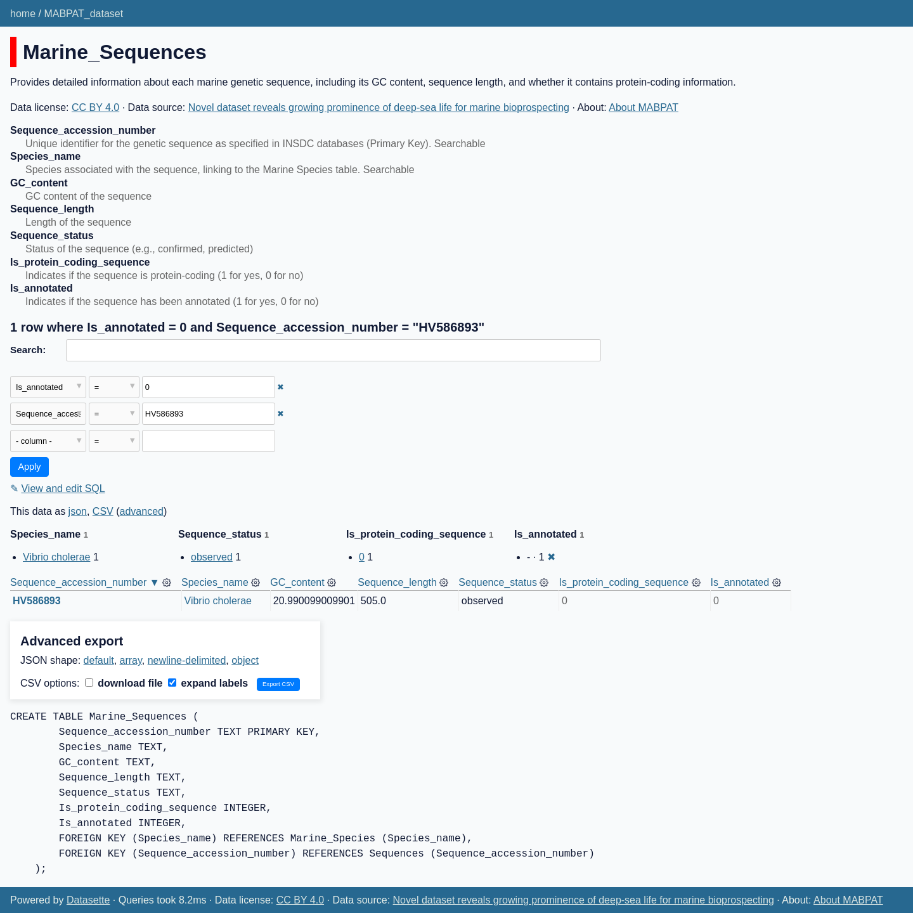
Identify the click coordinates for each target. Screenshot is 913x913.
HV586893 (37, 600)
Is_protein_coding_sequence (624, 582)
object (245, 660)
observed (212, 557)
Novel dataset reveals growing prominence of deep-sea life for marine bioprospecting (378, 107)
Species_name (215, 582)
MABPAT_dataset (83, 13)
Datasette (88, 900)
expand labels (208, 683)
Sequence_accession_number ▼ (85, 582)
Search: (28, 349)
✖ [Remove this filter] (280, 387)
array (131, 660)
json (77, 511)
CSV (103, 511)
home (23, 13)
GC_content (297, 582)
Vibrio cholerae (56, 557)
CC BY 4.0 (95, 107)
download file (124, 683)
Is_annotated (740, 582)
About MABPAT (643, 107)
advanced (142, 511)
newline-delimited (187, 660)
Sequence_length (397, 582)
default (99, 660)
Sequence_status (497, 582)
